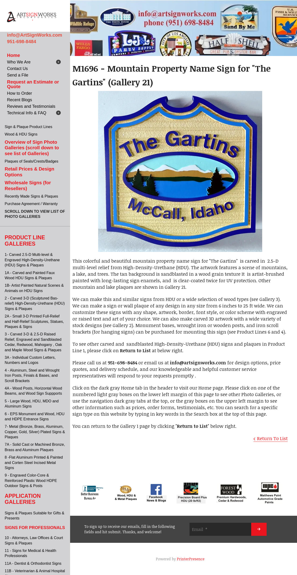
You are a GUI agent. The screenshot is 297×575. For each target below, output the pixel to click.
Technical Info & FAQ (26, 113)
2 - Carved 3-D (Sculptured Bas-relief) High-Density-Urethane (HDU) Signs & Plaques (35, 303)
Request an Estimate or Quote (33, 84)
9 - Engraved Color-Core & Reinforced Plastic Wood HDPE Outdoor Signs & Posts (31, 480)
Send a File (17, 75)
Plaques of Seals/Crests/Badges (31, 161)
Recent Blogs (19, 100)
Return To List (272, 438)
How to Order (19, 93)
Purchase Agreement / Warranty (31, 204)
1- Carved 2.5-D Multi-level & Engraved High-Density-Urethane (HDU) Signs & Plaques (32, 260)
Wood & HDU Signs (21, 134)
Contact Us (17, 68)
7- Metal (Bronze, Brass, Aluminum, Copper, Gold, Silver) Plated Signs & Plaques (35, 432)
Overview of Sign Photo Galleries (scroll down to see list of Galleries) (32, 147)
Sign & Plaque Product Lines (28, 127)
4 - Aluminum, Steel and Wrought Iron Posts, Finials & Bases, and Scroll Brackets (32, 375)
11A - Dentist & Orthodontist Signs (33, 563)
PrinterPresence (190, 558)
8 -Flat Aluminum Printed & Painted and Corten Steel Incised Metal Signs (34, 462)
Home (13, 55)
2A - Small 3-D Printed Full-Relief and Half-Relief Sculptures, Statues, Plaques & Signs (34, 321)
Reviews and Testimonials (31, 106)
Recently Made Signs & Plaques (31, 196)
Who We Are (19, 62)
